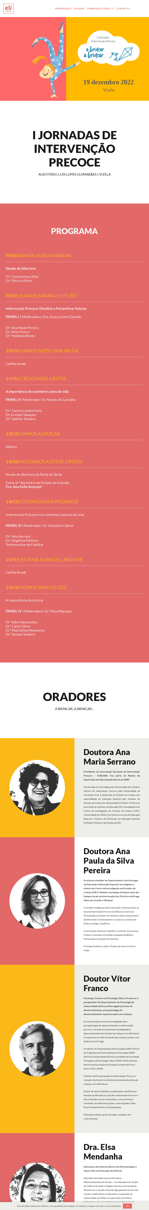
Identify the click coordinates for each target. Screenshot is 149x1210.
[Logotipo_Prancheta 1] (8, 8)
